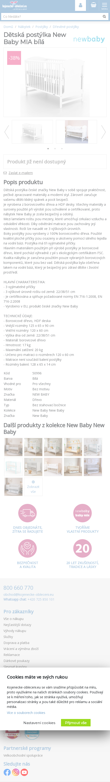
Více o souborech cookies (26, 712)
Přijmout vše (76, 723)
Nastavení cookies (39, 723)
